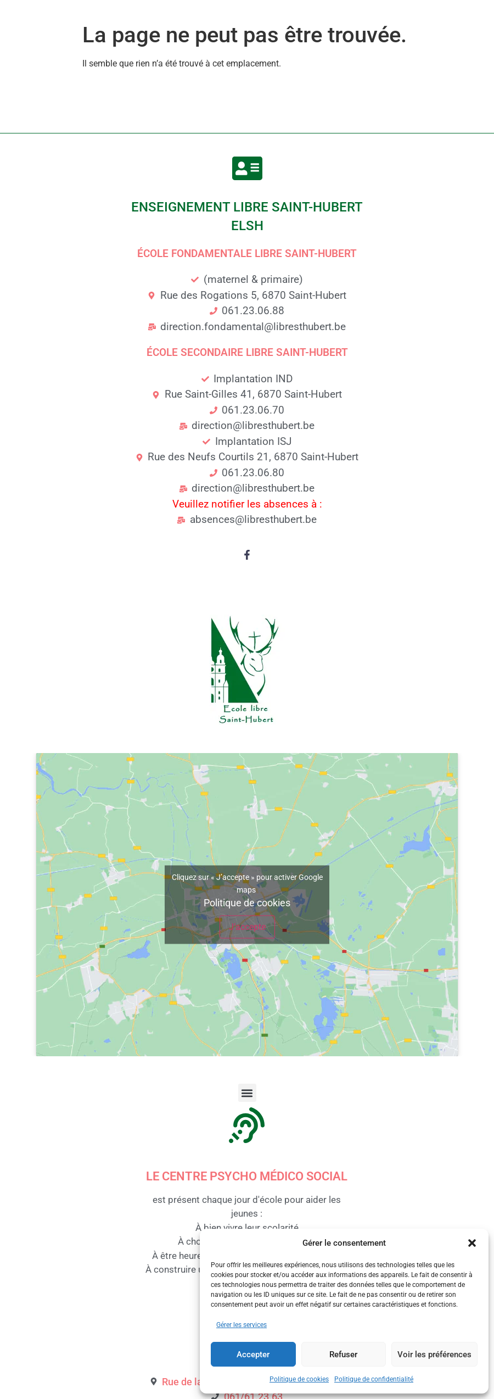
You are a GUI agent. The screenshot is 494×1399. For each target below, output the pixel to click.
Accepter (253, 1354)
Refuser (343, 1354)
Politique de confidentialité (373, 1379)
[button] (472, 1243)
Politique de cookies (299, 1379)
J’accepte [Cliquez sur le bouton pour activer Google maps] (247, 927)
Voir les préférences (434, 1354)
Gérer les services (241, 1325)
